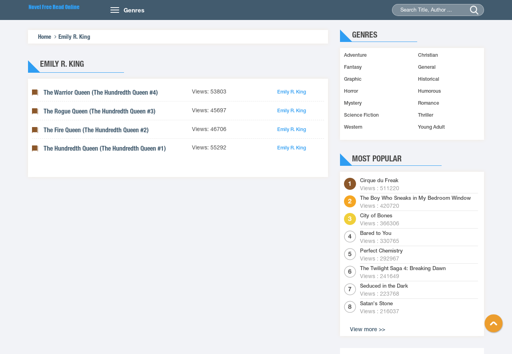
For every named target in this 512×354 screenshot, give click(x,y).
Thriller (425, 115)
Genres (134, 10)
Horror (351, 91)
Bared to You (375, 233)
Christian (428, 55)
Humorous (429, 91)
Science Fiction (361, 115)
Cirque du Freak (379, 180)
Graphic (353, 79)
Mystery (353, 103)
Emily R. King (74, 36)
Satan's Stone (376, 303)
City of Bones (376, 216)
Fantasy (353, 67)
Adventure (355, 55)
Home (44, 36)
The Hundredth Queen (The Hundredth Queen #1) (105, 148)
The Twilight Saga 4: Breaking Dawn (403, 268)
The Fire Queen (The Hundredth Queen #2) (96, 130)
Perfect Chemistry (381, 251)
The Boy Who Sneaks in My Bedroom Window (415, 198)
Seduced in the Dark (384, 286)
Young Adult (431, 127)
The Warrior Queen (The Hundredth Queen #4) (101, 92)
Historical (428, 79)
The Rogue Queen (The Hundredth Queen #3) (100, 111)
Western (353, 127)
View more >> (367, 329)
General (427, 67)
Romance (428, 103)
